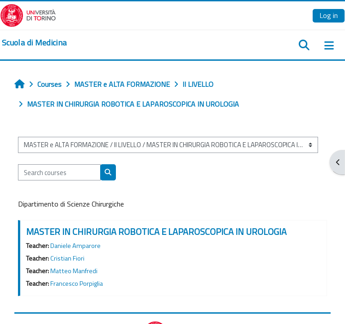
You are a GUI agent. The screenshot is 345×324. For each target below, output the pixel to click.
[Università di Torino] (28, 14)
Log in (328, 15)
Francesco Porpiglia (76, 283)
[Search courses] (59, 172)
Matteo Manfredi (73, 271)
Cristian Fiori (67, 258)
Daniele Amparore (75, 246)
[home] (34, 43)
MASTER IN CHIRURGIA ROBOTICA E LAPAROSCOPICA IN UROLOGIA (156, 231)
